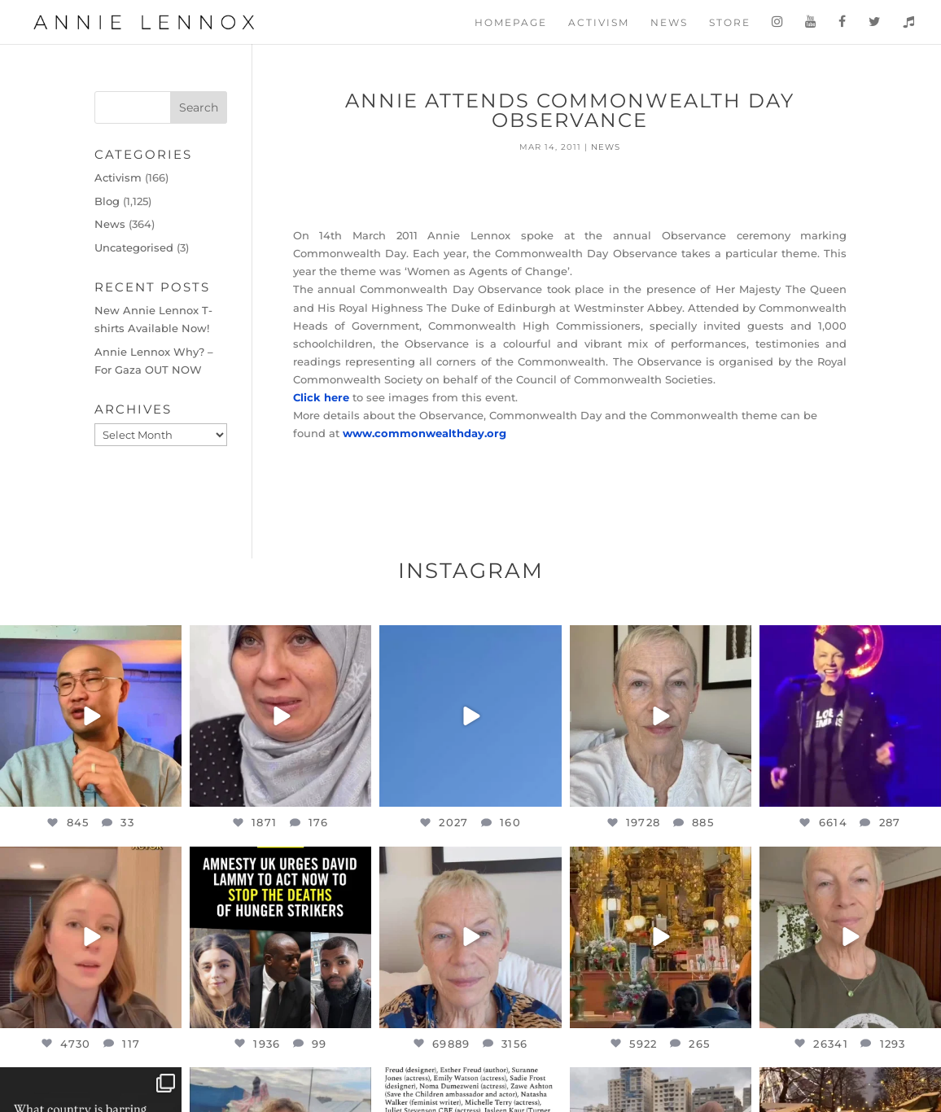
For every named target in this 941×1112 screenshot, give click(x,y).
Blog (107, 201)
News (669, 22)
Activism (598, 22)
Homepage (511, 22)
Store (730, 22)
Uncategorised (133, 247)
